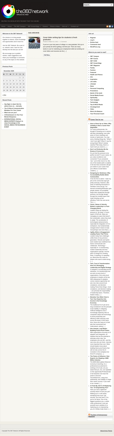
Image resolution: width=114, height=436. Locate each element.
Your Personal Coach (97, 114)
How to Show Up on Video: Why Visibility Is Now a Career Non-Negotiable (100, 125)
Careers (45, 26)
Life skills (93, 81)
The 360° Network (24, 11)
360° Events (94, 58)
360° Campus (94, 56)
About (10, 26)
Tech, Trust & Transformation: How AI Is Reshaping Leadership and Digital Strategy (100, 265)
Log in (92, 40)
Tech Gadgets (94, 100)
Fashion (93, 70)
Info (91, 77)
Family (92, 68)
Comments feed (95, 44)
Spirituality (93, 97)
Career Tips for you (96, 119)
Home (3, 26)
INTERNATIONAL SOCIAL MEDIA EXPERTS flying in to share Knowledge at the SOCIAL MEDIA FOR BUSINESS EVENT (14, 123)
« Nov (4, 95)
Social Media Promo (96, 95)
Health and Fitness (96, 74)
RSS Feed (107, 26)
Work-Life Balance (96, 111)
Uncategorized (95, 107)
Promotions (94, 91)
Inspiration (93, 79)
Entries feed (94, 42)
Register (93, 37)
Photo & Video (55, 26)
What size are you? (10, 112)
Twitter (110, 26)
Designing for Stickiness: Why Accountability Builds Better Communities (100, 175)
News (92, 86)
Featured (93, 72)
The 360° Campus (20, 26)
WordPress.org (95, 47)
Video (92, 109)
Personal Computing (97, 88)
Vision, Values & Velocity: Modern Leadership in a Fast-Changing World (100, 206)
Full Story (47, 55)
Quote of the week (96, 93)
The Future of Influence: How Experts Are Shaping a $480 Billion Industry (99, 358)
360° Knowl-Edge (34, 27)
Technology (94, 102)
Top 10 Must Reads (96, 104)
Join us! (65, 27)
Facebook (112, 26)
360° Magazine (95, 65)
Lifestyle (93, 84)
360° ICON (93, 61)
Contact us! (74, 26)
